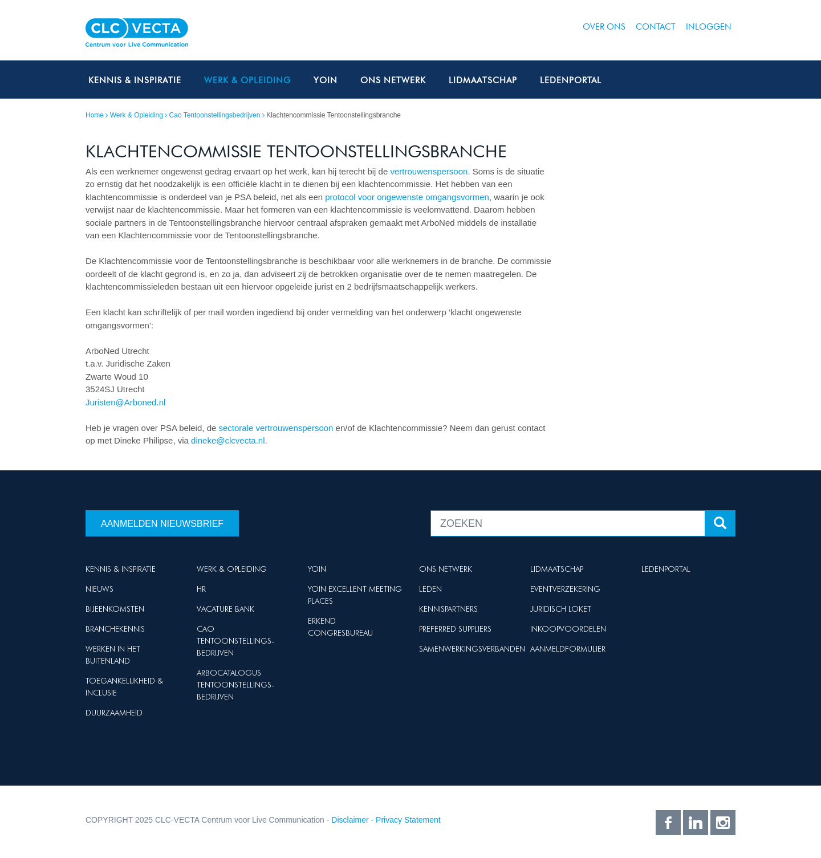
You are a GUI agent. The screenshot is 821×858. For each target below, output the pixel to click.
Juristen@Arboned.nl (125, 402)
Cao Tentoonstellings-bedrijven (235, 640)
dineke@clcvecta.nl (228, 440)
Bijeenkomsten (115, 608)
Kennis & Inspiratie (134, 80)
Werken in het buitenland (113, 654)
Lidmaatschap (483, 80)
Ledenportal (570, 80)
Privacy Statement (408, 819)
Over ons (604, 27)
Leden (430, 588)
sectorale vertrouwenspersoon (276, 428)
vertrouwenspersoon (429, 171)
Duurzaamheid (114, 712)
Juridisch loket (560, 608)
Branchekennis (115, 628)
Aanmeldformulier (567, 648)
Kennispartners (448, 608)
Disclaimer (349, 819)
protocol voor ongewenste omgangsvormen (407, 197)
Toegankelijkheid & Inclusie (124, 686)
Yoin (326, 80)
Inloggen (708, 27)
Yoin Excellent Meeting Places (355, 594)
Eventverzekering (565, 588)
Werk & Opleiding (247, 80)
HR (201, 588)
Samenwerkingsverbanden (472, 648)
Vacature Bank (225, 608)
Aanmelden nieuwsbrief (162, 523)
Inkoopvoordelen (568, 628)
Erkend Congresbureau (340, 626)
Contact (656, 27)
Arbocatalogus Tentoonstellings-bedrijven (235, 684)
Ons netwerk (393, 80)
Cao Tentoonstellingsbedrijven (215, 115)
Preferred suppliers (455, 628)
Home (95, 115)
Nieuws (99, 588)
